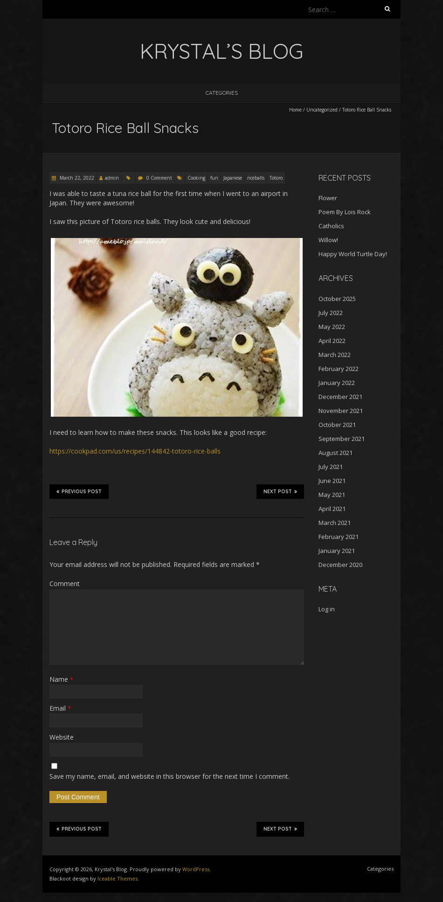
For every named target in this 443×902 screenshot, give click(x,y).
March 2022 (334, 354)
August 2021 (335, 452)
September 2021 (341, 438)
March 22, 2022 (76, 178)
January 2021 (336, 550)
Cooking (196, 178)
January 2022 (336, 382)
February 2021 (338, 536)
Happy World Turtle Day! (352, 254)
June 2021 (332, 480)
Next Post (280, 491)
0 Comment (159, 178)
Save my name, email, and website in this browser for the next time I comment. (169, 776)
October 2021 (337, 424)
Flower (327, 198)
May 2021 (331, 494)
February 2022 (338, 368)
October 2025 (337, 298)
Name (61, 679)
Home (295, 109)
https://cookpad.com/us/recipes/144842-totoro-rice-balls (135, 451)
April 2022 (332, 340)
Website (61, 737)
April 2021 (332, 508)
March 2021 (334, 522)
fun (214, 178)
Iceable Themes (117, 878)
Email (60, 708)
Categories (222, 92)
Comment (64, 583)
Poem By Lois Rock (344, 212)
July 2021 (330, 466)
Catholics (331, 226)
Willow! (328, 240)
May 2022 (331, 326)
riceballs (255, 178)
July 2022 (330, 312)
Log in (326, 609)
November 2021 (340, 410)
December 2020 (340, 564)
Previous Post (79, 491)
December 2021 (340, 396)
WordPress (195, 869)
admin (112, 178)
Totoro (276, 178)
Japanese (232, 178)
